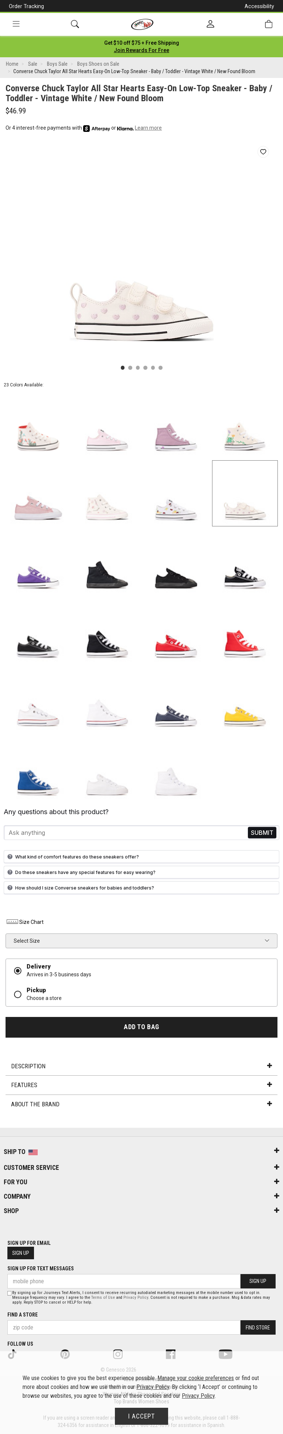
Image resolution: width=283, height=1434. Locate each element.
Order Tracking (26, 6)
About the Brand (141, 1104)
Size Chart (25, 922)
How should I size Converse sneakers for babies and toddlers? (80, 887)
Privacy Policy (135, 1297)
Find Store (258, 1328)
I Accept (141, 1416)
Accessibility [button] (259, 6)
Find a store (22, 1315)
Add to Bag (141, 1027)
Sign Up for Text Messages (40, 1268)
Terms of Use (103, 1297)
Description (141, 1066)
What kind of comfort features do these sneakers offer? (72, 856)
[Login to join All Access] (141, 43)
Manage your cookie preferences (195, 1378)
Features (141, 1085)
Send (262, 833)
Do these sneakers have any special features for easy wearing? (81, 872)
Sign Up (20, 1253)
